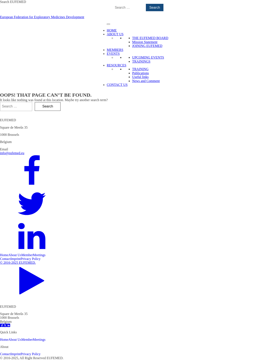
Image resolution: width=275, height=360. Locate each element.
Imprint (16, 259)
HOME (112, 30)
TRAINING (140, 69)
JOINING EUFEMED (147, 46)
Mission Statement (145, 42)
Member (27, 255)
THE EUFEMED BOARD (150, 38)
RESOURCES (116, 65)
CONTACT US (117, 85)
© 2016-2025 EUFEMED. (18, 262)
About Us (14, 255)
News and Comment (146, 81)
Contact (5, 259)
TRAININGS (141, 61)
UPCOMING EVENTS (148, 57)
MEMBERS (115, 50)
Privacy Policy (31, 259)
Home (4, 255)
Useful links (140, 77)
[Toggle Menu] (108, 24)
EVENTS (113, 53)
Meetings (39, 255)
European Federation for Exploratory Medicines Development (42, 17)
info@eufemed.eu (12, 153)
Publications (140, 73)
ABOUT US (115, 34)
